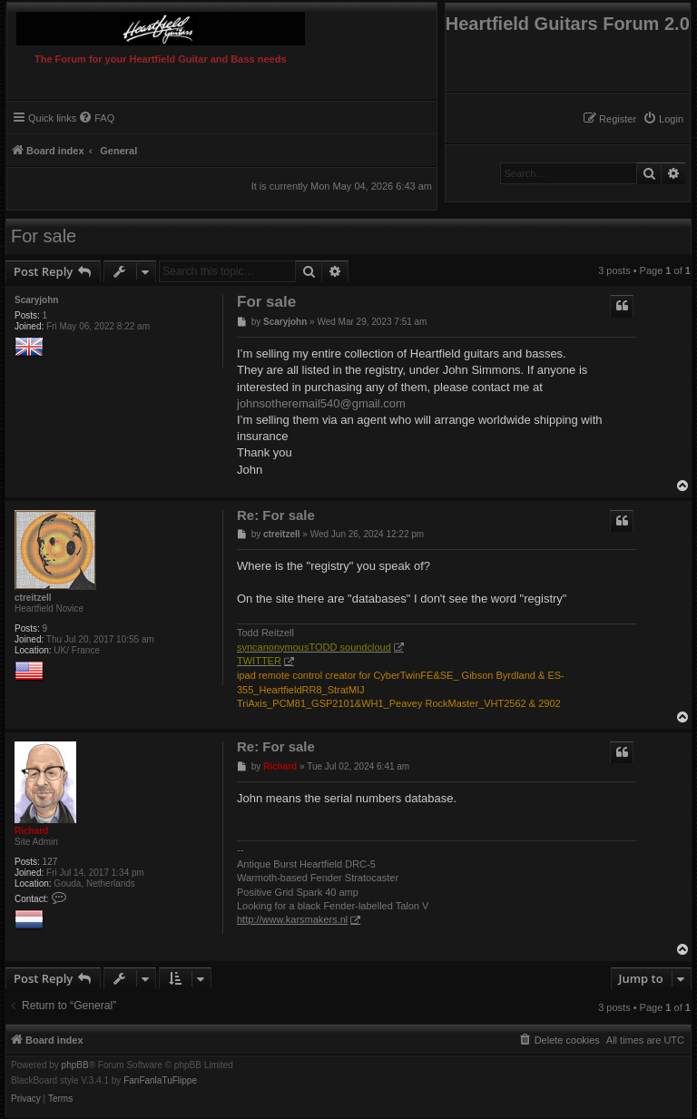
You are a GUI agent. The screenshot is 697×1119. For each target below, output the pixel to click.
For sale (43, 236)
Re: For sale (276, 515)
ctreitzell (33, 598)
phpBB (75, 1065)
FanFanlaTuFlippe (160, 1080)
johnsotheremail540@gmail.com (321, 403)
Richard (31, 831)
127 (50, 862)
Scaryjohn (36, 300)
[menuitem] (663, 119)
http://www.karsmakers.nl (292, 919)
